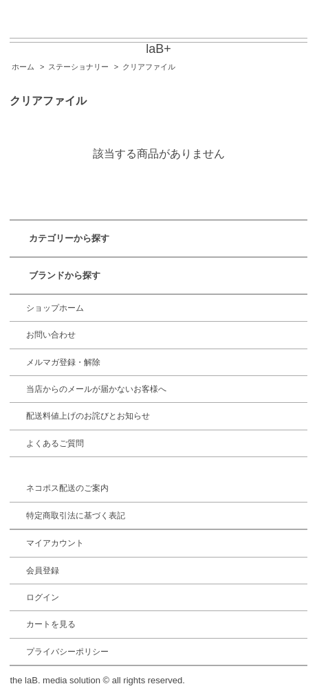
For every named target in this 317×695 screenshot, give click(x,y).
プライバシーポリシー (67, 652)
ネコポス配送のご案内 (67, 488)
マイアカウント (55, 543)
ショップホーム (55, 308)
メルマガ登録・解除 (63, 362)
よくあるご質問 (55, 443)
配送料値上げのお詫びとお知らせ (88, 416)
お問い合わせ (51, 335)
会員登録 (42, 570)
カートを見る (51, 624)
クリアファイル (148, 67)
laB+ (158, 49)
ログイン (42, 597)
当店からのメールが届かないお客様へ (96, 389)
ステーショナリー (78, 67)
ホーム (23, 67)
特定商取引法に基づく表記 (75, 515)
